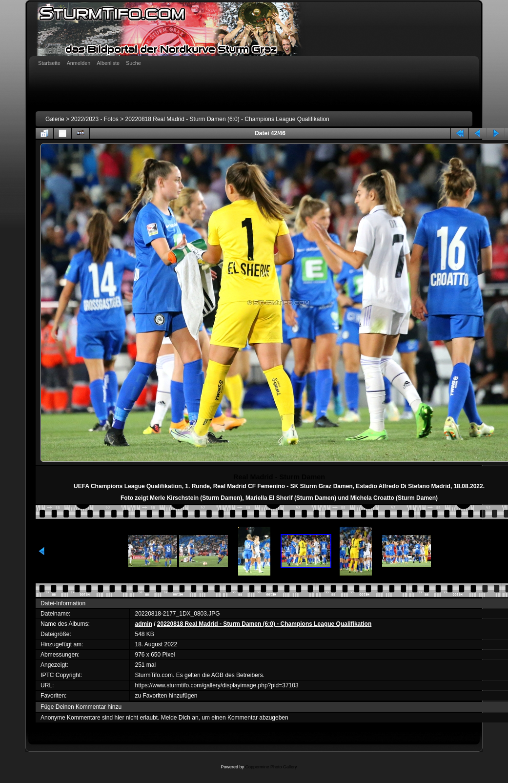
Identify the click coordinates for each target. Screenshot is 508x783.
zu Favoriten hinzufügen (166, 695)
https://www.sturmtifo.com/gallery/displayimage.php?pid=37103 (216, 685)
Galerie (54, 119)
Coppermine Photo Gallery (271, 766)
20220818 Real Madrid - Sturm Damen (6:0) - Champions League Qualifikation (227, 119)
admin (143, 623)
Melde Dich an (180, 717)
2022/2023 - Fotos (94, 119)
